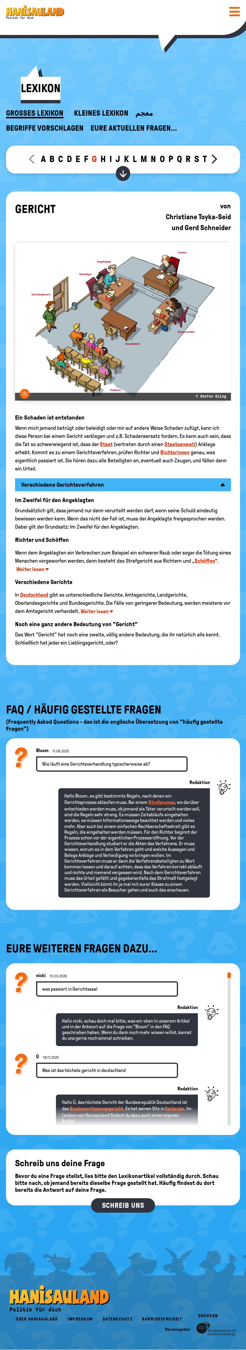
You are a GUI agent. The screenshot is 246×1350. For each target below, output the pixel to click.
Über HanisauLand (37, 1319)
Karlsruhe (174, 1108)
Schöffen (205, 561)
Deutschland (34, 595)
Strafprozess (162, 802)
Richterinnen (174, 452)
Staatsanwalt (180, 444)
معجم (144, 113)
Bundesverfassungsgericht (96, 1108)
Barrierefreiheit (162, 1319)
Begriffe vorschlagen (45, 128)
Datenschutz (118, 1319)
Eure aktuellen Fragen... (134, 128)
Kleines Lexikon (101, 113)
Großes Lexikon (34, 113)
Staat (106, 444)
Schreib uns (123, 1205)
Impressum (80, 1319)
